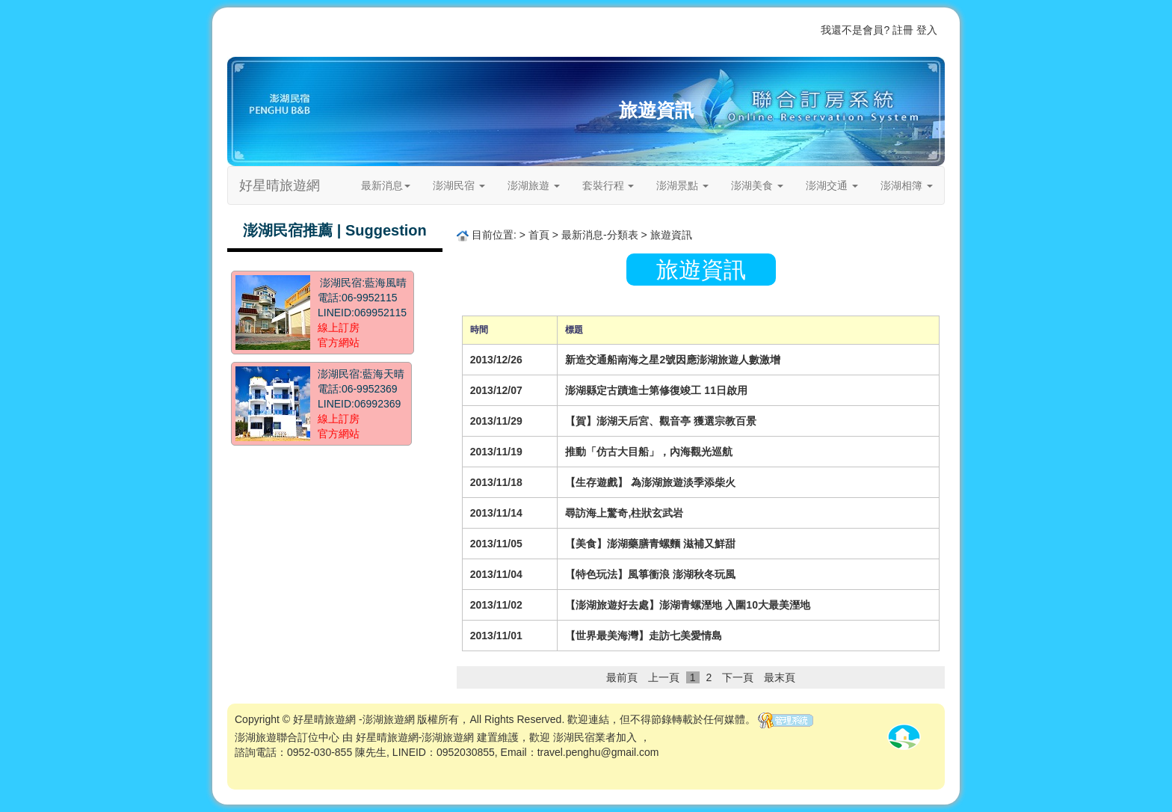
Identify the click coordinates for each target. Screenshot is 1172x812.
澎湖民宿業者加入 (595, 737)
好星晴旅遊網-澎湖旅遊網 (415, 737)
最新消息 (385, 185)
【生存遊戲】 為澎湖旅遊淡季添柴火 (650, 482)
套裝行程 (608, 185)
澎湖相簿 (906, 185)
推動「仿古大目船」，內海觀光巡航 (648, 452)
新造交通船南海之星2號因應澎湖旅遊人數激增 (672, 360)
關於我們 (762, 30)
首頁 (663, 30)
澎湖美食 (757, 185)
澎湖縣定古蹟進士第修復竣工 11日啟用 (656, 390)
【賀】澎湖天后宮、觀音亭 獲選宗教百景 (660, 421)
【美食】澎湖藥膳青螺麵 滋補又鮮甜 (650, 544)
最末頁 (779, 677)
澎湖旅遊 (534, 185)
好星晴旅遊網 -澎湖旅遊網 (354, 719)
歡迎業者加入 (707, 30)
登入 (926, 30)
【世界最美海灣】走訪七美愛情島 (643, 636)
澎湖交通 (832, 185)
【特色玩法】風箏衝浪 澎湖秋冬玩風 (650, 574)
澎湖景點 (682, 185)
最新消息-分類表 (599, 235)
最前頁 (622, 677)
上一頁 (663, 677)
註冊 (902, 30)
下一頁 (737, 677)
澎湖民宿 (459, 185)
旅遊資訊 (656, 109)
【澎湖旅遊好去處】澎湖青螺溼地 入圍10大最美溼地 (687, 605)
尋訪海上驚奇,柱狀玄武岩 (624, 513)
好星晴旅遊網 (279, 185)
